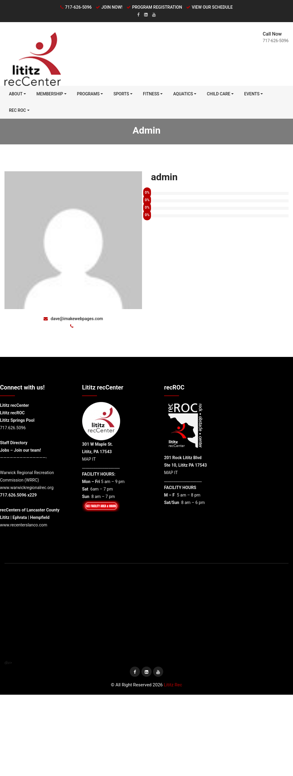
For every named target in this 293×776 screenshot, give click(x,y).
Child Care (218, 94)
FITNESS (151, 94)
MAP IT (89, 459)
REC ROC (17, 110)
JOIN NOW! (111, 7)
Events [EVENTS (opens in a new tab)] (252, 94)
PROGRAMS (88, 94)
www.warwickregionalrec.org (26, 487)
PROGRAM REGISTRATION (157, 7)
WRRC (32, 480)
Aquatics (183, 94)
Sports (121, 94)
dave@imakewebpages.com (73, 319)
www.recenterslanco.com (23, 525)
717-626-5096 (78, 7)
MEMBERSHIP (49, 94)
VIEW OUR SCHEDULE (212, 7)
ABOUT (15, 94)
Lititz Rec (173, 685)
